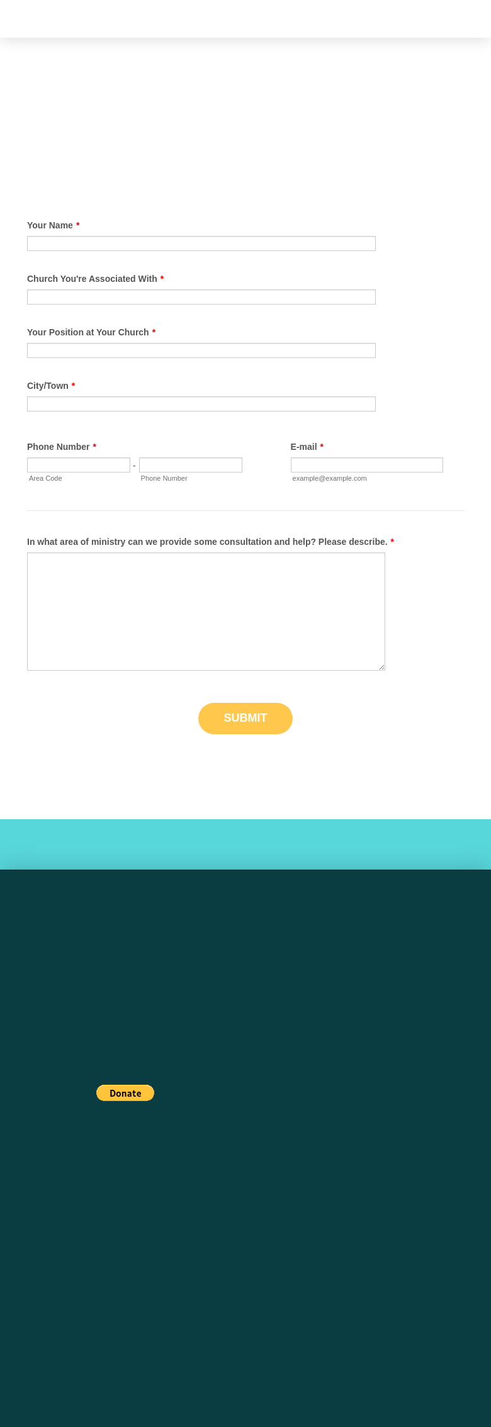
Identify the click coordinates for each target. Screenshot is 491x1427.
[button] (25, 19)
